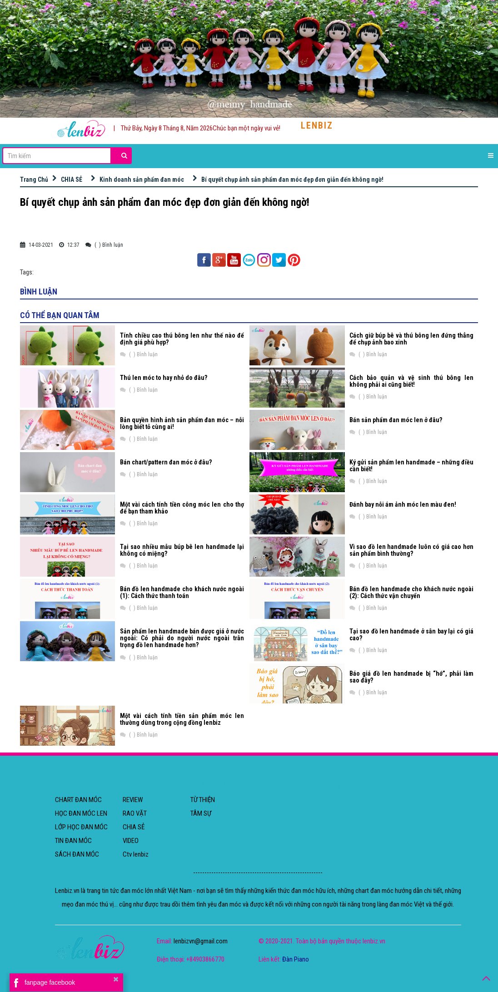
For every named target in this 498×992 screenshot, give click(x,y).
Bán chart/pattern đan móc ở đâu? (166, 462)
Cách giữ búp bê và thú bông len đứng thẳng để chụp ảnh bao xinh (411, 339)
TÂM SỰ (200, 813)
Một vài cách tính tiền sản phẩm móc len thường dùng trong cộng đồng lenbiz (182, 719)
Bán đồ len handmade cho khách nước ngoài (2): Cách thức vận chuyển (411, 592)
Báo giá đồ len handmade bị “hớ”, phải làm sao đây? (411, 677)
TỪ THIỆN (202, 800)
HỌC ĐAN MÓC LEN (81, 813)
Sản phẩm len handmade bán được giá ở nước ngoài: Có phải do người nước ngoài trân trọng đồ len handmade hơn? (182, 638)
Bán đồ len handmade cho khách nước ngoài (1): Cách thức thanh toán (182, 592)
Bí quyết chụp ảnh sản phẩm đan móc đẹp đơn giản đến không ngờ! (292, 179)
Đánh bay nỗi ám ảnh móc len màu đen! (402, 504)
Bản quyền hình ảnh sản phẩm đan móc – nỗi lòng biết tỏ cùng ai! (182, 423)
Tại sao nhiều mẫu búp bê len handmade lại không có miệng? (182, 550)
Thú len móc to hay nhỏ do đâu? (163, 377)
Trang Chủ (34, 179)
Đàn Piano (295, 959)
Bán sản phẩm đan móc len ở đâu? (395, 420)
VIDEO (131, 841)
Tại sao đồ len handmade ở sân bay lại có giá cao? (411, 635)
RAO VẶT (135, 813)
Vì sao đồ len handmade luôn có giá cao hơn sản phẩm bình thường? (411, 550)
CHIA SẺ (71, 179)
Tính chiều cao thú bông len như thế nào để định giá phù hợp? (182, 339)
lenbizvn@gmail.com (201, 941)
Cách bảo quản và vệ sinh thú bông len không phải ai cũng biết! (411, 381)
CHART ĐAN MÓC (78, 800)
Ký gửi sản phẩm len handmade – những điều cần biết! (411, 466)
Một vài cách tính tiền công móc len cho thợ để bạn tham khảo (182, 508)
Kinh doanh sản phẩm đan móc (142, 179)
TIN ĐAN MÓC (73, 841)
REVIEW (133, 800)
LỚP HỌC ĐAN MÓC (81, 827)
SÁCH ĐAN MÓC (77, 854)
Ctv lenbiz (136, 854)
